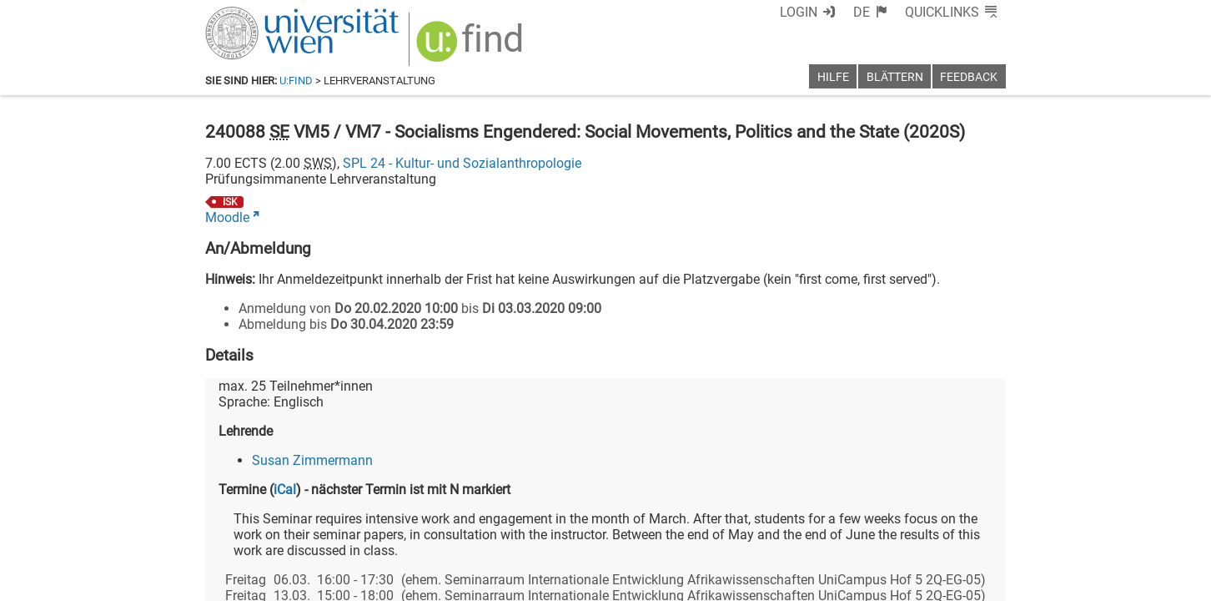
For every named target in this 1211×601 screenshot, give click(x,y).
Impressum (651, 582)
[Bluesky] (872, 531)
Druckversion (967, 582)
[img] (461, 43)
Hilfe (833, 77)
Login (828, 12)
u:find (296, 80)
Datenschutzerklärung (854, 582)
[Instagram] (978, 531)
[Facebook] (819, 531)
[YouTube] (925, 531)
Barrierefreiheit (737, 582)
